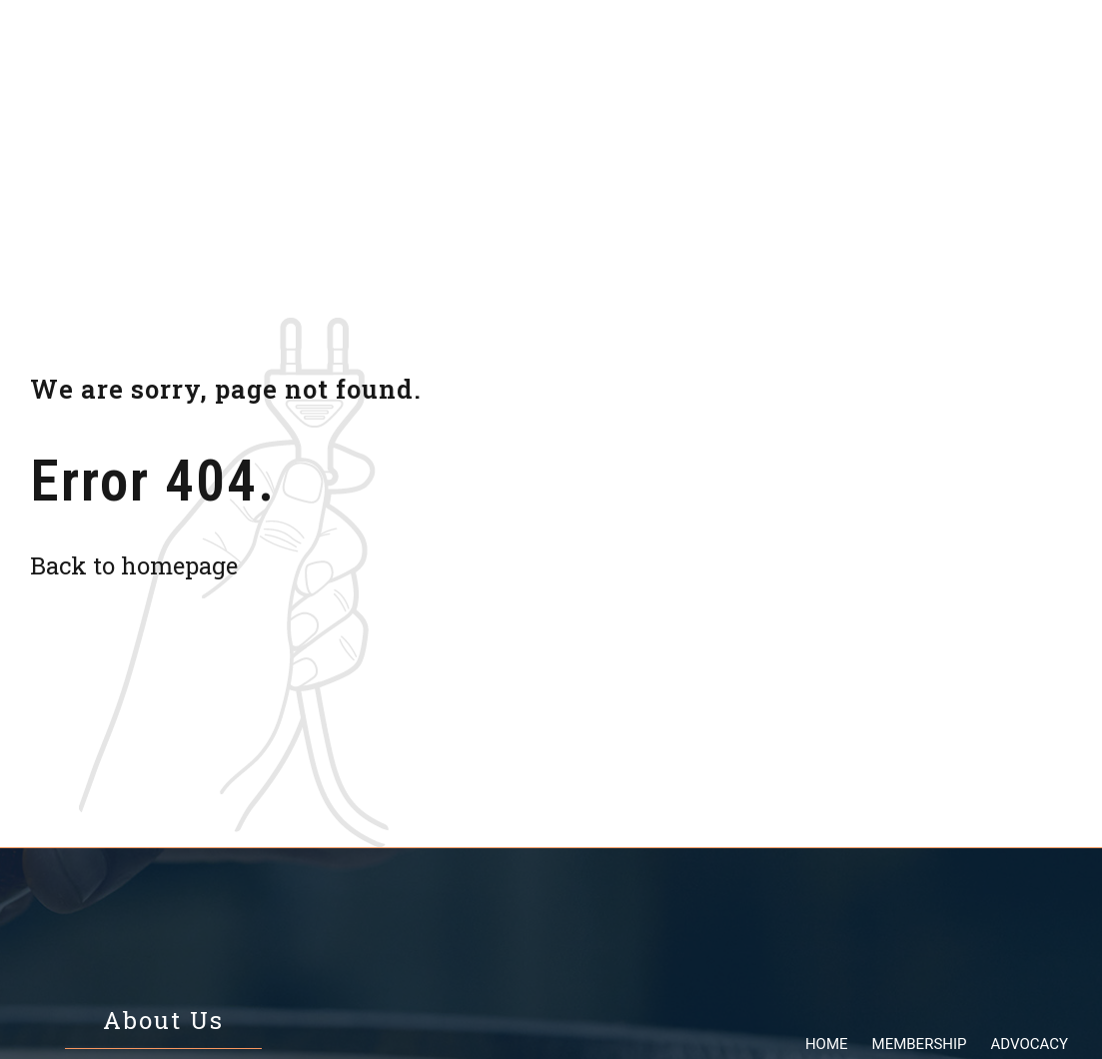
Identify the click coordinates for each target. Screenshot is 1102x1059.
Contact (938, 52)
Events (734, 52)
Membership (387, 52)
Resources (628, 52)
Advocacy (512, 52)
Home (282, 52)
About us (833, 52)
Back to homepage (134, 564)
